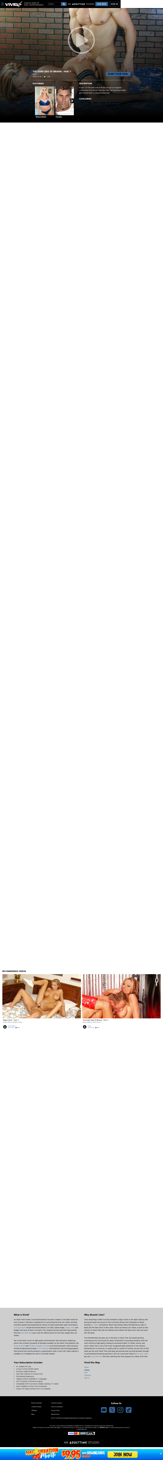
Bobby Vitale (17, 1022)
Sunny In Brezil (19, 1346)
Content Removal (81, 1429)
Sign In (114, 4)
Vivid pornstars (19, 1328)
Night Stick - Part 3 (10, 1020)
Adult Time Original (113, 103)
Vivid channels (42, 1348)
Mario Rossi (97, 1022)
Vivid (89, 1026)
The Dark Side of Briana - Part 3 (95, 1020)
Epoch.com (43, 1427)
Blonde (82, 103)
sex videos (95, 1325)
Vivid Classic (12, 1026)
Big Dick (102, 103)
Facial (95, 103)
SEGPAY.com (104, 1427)
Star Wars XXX (26, 1333)
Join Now (101, 4)
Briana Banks (41, 117)
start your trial (118, 74)
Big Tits (89, 103)
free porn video (142, 1354)
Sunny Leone (70, 1328)
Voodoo (59, 117)
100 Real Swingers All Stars (39, 1346)
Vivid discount (96, 1356)
